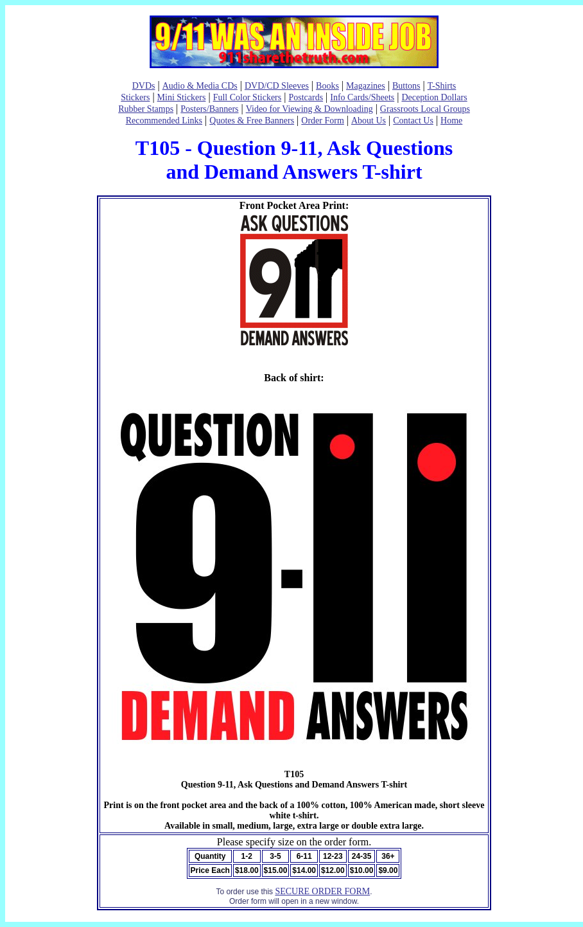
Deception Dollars (434, 97)
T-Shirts (442, 86)
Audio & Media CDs (200, 86)
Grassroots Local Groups (425, 109)
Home (451, 120)
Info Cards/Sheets (362, 97)
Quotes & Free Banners (251, 120)
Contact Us (413, 120)
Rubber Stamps (145, 109)
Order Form (322, 120)
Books (327, 86)
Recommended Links (164, 120)
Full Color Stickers (247, 97)
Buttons (406, 86)
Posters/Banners (209, 109)
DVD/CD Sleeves (277, 86)
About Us (368, 120)
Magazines (365, 86)
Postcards (305, 97)
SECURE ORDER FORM (322, 891)
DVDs (143, 86)
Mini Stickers (181, 97)
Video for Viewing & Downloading (309, 109)
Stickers (135, 97)
